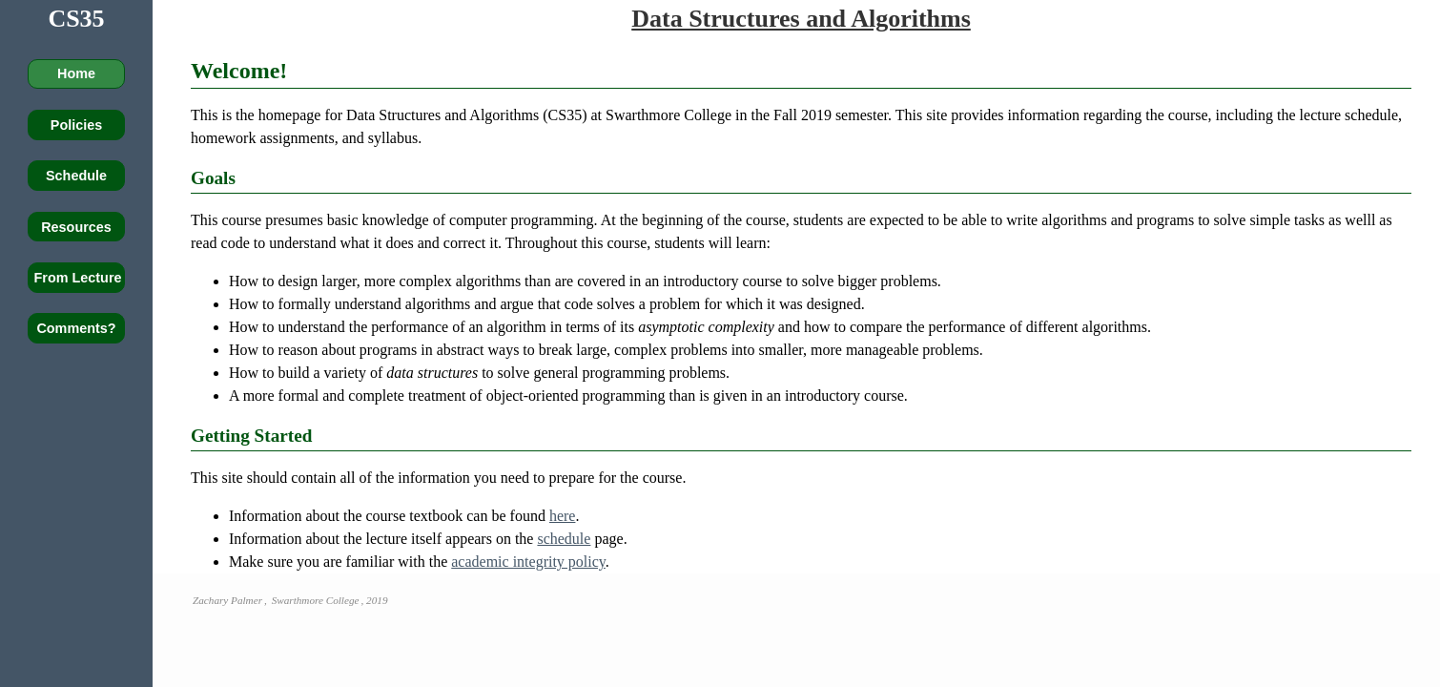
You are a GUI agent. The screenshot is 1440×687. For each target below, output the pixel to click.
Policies (76, 125)
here (562, 516)
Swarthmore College (316, 600)
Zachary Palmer (227, 600)
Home (76, 73)
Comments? (75, 328)
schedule (563, 539)
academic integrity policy (528, 561)
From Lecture (78, 277)
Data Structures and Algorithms (801, 18)
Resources (76, 227)
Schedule (76, 175)
